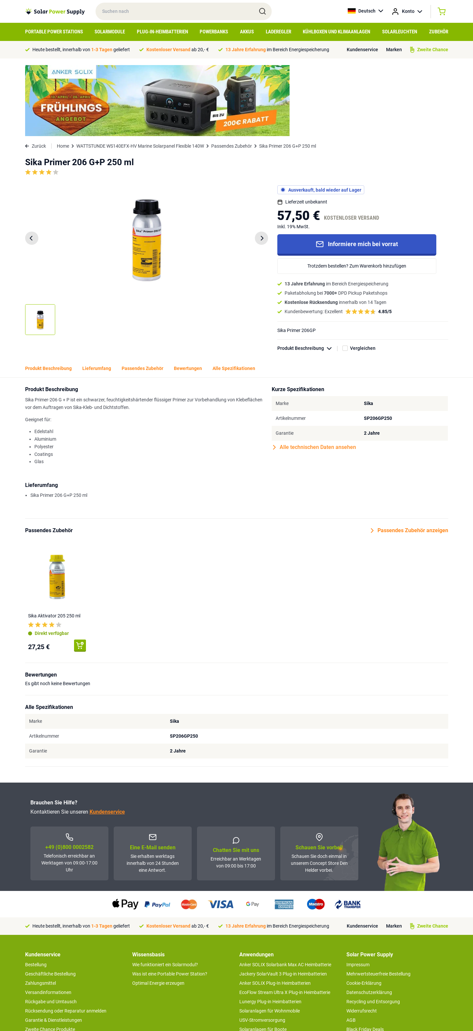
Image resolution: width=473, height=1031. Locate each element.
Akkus (247, 32)
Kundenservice (362, 49)
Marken (394, 49)
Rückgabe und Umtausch (51, 930)
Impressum (358, 893)
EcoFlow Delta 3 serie (261, 967)
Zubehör (438, 32)
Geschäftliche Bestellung (50, 902)
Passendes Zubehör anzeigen (409, 459)
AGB (351, 949)
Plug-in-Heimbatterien (162, 32)
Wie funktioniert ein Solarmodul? (165, 893)
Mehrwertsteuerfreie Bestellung (378, 902)
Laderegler (278, 32)
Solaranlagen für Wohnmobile (269, 939)
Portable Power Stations (54, 32)
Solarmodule (110, 32)
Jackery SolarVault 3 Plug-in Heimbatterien (283, 902)
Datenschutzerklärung (369, 921)
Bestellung (36, 893)
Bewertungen (188, 297)
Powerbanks (214, 32)
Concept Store (39, 967)
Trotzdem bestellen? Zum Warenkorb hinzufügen (356, 195)
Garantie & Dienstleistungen (53, 949)
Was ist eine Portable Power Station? (169, 902)
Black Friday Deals (365, 958)
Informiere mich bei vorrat (357, 173)
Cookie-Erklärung (363, 912)
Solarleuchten (399, 32)
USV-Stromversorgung (262, 949)
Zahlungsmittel (40, 912)
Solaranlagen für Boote (263, 958)
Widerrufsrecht (361, 939)
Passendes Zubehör (231, 75)
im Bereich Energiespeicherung (277, 49)
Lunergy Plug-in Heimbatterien (270, 930)
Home (63, 75)
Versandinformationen (48, 921)
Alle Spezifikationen (234, 297)
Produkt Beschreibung (307, 277)
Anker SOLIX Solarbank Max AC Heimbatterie (285, 893)
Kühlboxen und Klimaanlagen (336, 32)
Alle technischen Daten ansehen (314, 376)
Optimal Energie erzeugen (158, 912)
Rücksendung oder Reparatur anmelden (65, 939)
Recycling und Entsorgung (373, 930)
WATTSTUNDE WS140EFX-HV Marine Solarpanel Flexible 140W (140, 75)
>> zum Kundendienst (47, 980)
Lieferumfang (96, 297)
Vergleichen (362, 277)
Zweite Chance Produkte (50, 958)
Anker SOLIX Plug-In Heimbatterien (275, 912)
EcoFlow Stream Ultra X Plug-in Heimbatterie (284, 921)
